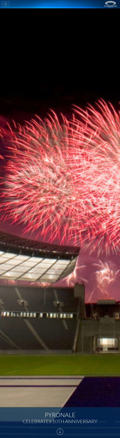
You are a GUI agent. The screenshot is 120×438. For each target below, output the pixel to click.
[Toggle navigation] (5, 4)
